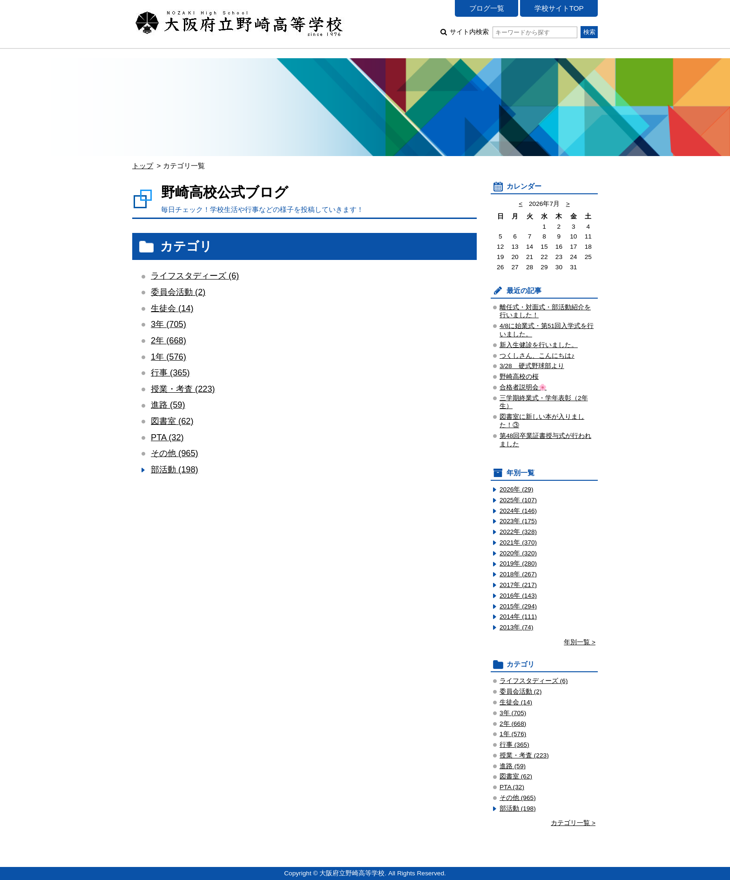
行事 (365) (170, 372)
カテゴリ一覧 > (573, 822)
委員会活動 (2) (178, 292)
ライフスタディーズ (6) (195, 275)
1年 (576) (168, 357)
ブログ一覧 (486, 8)
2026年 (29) (517, 489)
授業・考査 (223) (183, 389)
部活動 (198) (174, 469)
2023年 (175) (518, 521)
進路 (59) (168, 404)
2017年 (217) (518, 584)
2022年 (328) (518, 531)
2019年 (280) (518, 563)
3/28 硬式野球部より (532, 365)
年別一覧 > (579, 642)
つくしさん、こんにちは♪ (537, 355)
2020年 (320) (518, 553)
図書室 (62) (172, 421)
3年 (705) (168, 324)
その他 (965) (174, 453)
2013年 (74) (517, 627)
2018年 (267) (518, 574)
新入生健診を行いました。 (539, 344)
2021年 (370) (518, 542)
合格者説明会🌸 (523, 387)
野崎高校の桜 (519, 376)
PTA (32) (167, 437)
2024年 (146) (518, 510)
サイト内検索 (513, 31)
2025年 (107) (518, 500)
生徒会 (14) (172, 308)
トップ (142, 166)
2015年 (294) (518, 606)
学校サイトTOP (559, 8)
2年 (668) (168, 340)
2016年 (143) (518, 595)
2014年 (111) (518, 616)
